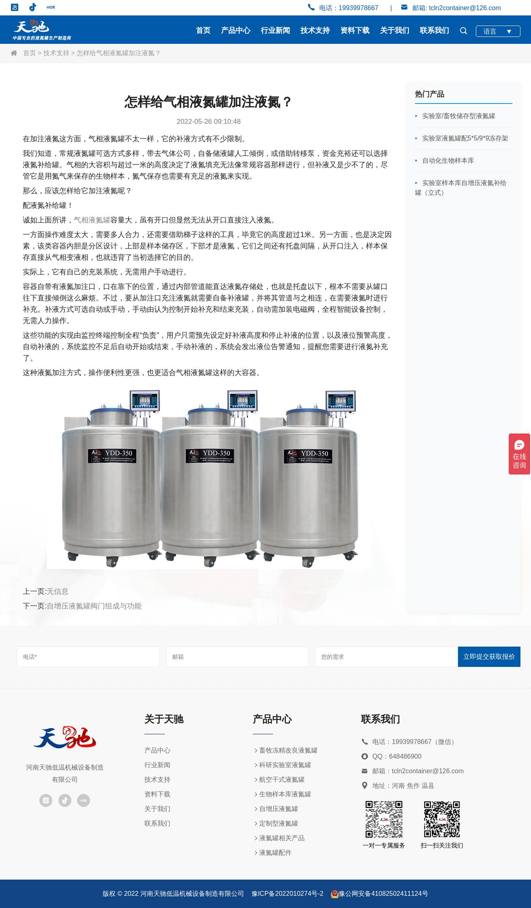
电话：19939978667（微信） (409, 742)
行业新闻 (275, 30)
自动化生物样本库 (447, 160)
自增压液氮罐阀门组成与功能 (94, 606)
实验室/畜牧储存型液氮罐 (457, 115)
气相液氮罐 (92, 220)
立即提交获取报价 (489, 656)
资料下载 (355, 30)
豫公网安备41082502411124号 (383, 893)
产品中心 (235, 30)
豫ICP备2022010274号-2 (288, 893)
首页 (203, 30)
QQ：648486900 (391, 757)
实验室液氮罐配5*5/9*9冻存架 (464, 138)
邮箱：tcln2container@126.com (412, 771)
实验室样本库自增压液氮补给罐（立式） (461, 187)
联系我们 (434, 30)
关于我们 (394, 30)
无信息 (58, 591)
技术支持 (315, 30)
